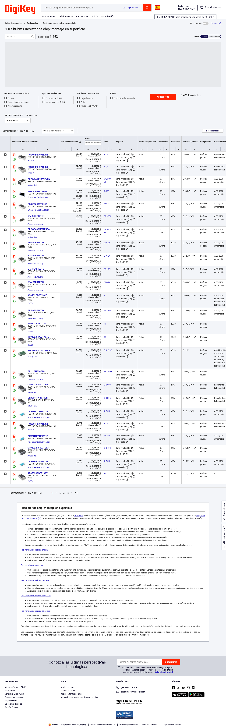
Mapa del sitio (11, 701)
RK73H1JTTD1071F (38, 411)
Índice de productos (13, 23)
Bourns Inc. (32, 393)
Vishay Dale (32, 185)
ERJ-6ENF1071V (36, 310)
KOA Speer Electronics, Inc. (39, 417)
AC (105, 295)
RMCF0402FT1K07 (37, 191)
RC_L (106, 154)
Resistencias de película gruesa (34, 550)
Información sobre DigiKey (16, 687)
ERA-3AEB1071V (36, 242)
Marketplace (10, 690)
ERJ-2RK (107, 216)
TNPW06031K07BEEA (39, 350)
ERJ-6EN (107, 310)
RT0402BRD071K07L (38, 337)
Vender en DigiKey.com (15, 694)
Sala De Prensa (11, 707)
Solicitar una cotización (102, 16)
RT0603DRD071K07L (38, 473)
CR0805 (107, 398)
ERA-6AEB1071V (36, 255)
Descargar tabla (212, 131)
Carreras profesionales (14, 697)
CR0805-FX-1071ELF (38, 397)
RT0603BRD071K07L (38, 323)
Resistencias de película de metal (35, 580)
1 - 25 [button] (20, 131)
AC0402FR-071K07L (38, 295)
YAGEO (31, 160)
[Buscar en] (17, 36)
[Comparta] (216, 23)
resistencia (78, 515)
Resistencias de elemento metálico (36, 596)
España (53, 725)
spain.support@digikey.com (130, 692)
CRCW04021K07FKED (39, 179)
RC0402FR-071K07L (38, 154)
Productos (47, 16)
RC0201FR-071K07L (38, 424)
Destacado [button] (53, 131)
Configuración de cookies (171, 725)
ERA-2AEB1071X (36, 282)
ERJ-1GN (108, 371)
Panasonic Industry (35, 224)
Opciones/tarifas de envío (71, 694)
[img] (20, 9)
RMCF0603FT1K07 (37, 204)
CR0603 (107, 385)
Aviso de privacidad (164, 672)
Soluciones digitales (13, 704)
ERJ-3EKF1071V (36, 269)
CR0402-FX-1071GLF (38, 447)
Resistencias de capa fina (32, 565)
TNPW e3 (108, 350)
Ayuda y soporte (67, 687)
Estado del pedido (68, 690)
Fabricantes (64, 16)
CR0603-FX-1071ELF (38, 384)
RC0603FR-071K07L (38, 167)
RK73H (107, 411)
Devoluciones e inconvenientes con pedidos (79, 697)
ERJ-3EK (107, 269)
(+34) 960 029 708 (126, 687)
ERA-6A (107, 256)
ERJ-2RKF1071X (36, 216)
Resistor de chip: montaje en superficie (59, 23)
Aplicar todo (163, 96)
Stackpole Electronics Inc (38, 197)
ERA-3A (107, 242)
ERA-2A (107, 282)
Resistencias (32, 23)
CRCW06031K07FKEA (39, 229)
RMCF (106, 191)
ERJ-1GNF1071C (36, 371)
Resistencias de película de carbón (35, 611)
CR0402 (107, 448)
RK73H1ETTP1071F (38, 436)
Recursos (80, 16)
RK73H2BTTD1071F (38, 461)
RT (105, 324)
